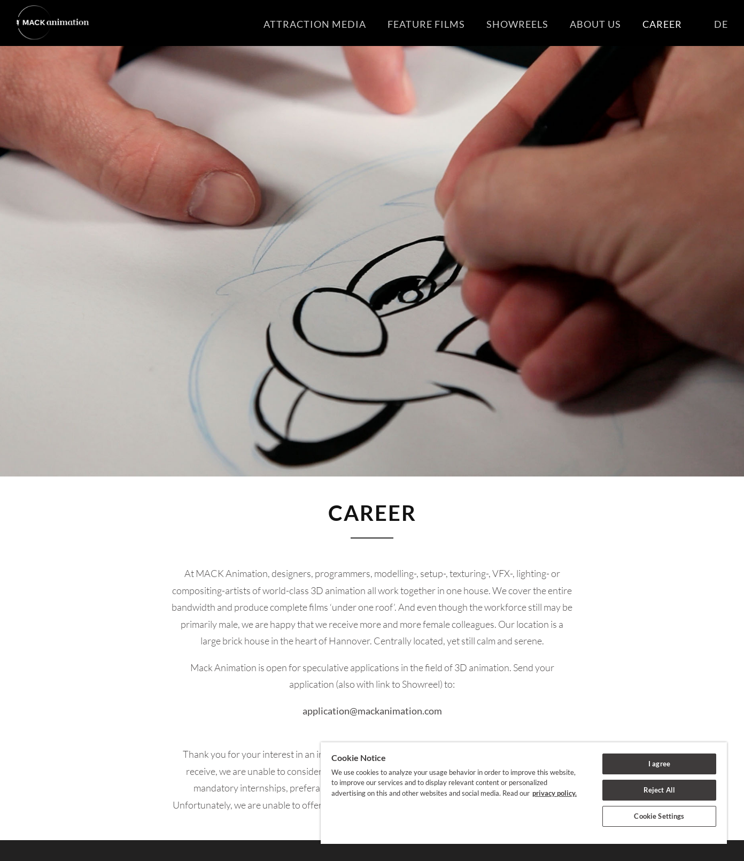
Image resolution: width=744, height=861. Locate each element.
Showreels (507, 24)
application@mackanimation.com (372, 711)
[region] (524, 793)
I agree (659, 763)
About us (584, 24)
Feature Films (415, 24)
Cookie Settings (659, 816)
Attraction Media (304, 24)
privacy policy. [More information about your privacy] (554, 793)
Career (651, 24)
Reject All (659, 790)
